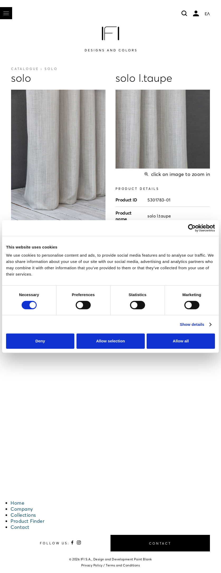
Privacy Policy (92, 565)
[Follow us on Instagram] (78, 543)
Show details (192, 324)
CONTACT (160, 543)
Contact (20, 527)
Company (22, 509)
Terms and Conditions (123, 565)
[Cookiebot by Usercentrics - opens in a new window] (192, 228)
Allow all (181, 341)
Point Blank (143, 559)
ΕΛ (207, 13)
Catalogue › (34, 69)
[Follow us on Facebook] (73, 543)
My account (196, 13)
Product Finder (27, 521)
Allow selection (110, 341)
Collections (23, 515)
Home (17, 503)
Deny (40, 341)
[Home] (110, 39)
